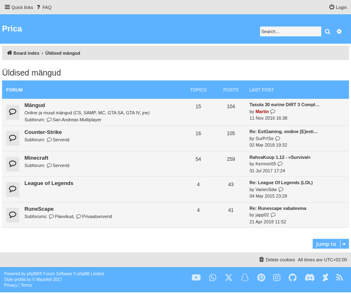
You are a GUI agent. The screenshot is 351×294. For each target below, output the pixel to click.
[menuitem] (43, 7)
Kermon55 (266, 163)
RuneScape (39, 209)
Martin (262, 111)
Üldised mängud (31, 72)
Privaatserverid (94, 216)
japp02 (262, 214)
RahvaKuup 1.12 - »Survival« (280, 157)
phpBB (33, 274)
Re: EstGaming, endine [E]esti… (283, 131)
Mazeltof (44, 279)
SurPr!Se (265, 138)
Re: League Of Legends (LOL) (281, 182)
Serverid (57, 139)
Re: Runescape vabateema (277, 208)
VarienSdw (266, 189)
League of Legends (48, 183)
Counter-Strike (43, 132)
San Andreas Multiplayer (74, 119)
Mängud (34, 105)
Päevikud (61, 216)
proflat (20, 279)
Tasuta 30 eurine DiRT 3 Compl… (284, 104)
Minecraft (36, 158)
